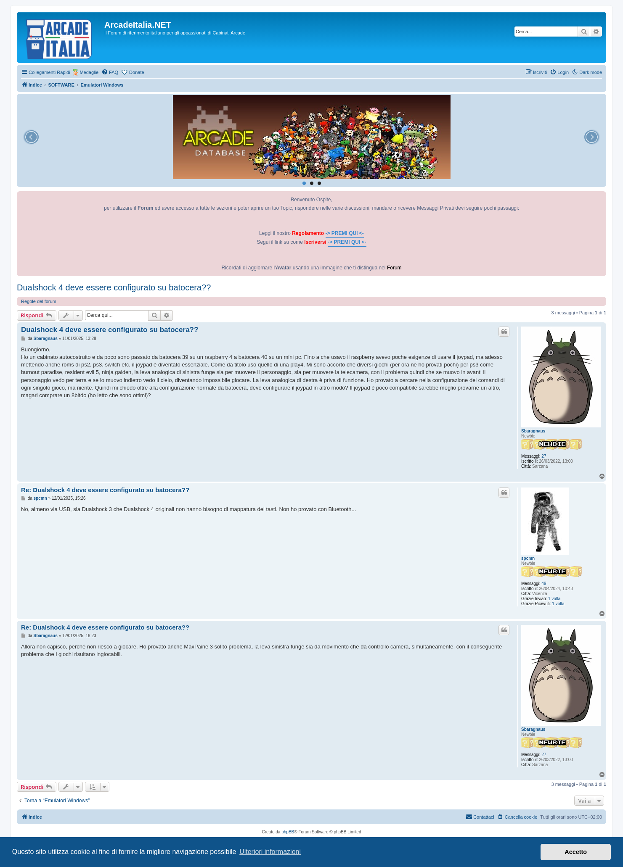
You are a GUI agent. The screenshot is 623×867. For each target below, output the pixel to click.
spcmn (528, 558)
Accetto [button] (576, 852)
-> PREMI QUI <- (345, 233)
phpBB (287, 832)
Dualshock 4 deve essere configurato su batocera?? (114, 287)
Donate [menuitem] (136, 72)
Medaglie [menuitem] (89, 72)
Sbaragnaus (533, 431)
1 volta (554, 598)
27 (543, 456)
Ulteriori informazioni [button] (270, 851)
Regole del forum (38, 301)
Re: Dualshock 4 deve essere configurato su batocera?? (105, 489)
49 (543, 583)
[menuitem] (109, 72)
